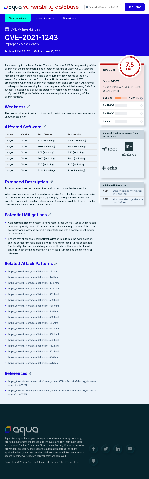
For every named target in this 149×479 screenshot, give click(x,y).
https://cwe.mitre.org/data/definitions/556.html (33, 334)
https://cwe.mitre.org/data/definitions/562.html (33, 346)
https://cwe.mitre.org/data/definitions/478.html (33, 283)
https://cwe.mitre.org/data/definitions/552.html (33, 328)
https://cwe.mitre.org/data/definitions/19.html (32, 271)
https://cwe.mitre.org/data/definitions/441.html (33, 277)
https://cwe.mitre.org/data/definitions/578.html (33, 363)
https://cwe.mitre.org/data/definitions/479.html (33, 288)
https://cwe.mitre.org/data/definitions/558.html (33, 340)
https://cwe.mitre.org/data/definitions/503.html (33, 300)
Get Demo (135, 7)
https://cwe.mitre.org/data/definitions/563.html (33, 351)
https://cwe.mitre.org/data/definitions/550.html (33, 317)
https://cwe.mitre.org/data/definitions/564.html (33, 357)
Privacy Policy (57, 463)
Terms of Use (72, 463)
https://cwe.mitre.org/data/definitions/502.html (33, 294)
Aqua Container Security (21, 433)
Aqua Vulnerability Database (41, 7)
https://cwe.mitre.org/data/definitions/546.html (33, 311)
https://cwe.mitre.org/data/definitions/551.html (33, 323)
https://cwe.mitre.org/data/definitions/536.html (33, 305)
